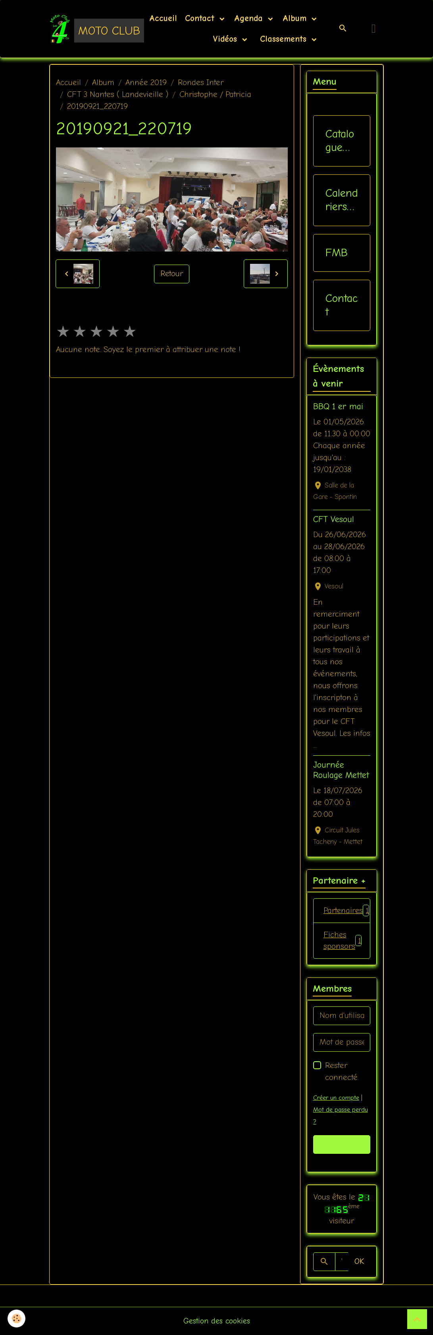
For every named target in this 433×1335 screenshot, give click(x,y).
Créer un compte (336, 1097)
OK (359, 1261)
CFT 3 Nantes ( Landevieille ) (117, 94)
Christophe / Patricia (215, 94)
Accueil (163, 18)
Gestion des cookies (216, 1320)
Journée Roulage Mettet (341, 770)
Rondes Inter (200, 82)
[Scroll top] (417, 1319)
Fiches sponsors (342, 940)
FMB (336, 252)
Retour (171, 274)
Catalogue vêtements (339, 141)
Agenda (250, 18)
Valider (341, 1144)
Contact (201, 18)
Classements (283, 39)
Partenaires (346, 910)
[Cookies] (17, 1318)
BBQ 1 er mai (338, 406)
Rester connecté (341, 1071)
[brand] (86, 28)
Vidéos (226, 39)
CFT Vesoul (333, 519)
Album (296, 18)
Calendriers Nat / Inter (341, 200)
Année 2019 (146, 82)
